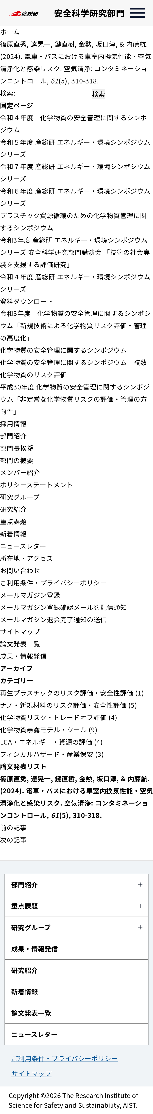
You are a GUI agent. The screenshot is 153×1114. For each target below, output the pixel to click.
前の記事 (13, 827)
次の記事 (13, 839)
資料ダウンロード (26, 301)
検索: (7, 93)
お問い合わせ (20, 570)
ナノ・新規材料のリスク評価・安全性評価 (63, 705)
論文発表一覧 (20, 643)
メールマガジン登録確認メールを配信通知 (63, 607)
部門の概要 (16, 460)
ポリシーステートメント (36, 484)
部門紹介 (13, 435)
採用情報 (13, 423)
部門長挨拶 (16, 448)
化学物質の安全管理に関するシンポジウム (63, 350)
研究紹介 (13, 509)
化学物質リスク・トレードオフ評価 (53, 717)
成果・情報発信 (23, 656)
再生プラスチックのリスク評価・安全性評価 (66, 692)
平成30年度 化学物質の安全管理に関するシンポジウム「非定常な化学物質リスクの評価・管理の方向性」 (75, 399)
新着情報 (13, 533)
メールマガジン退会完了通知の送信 (53, 619)
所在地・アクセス (26, 558)
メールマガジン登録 (30, 595)
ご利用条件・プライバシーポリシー (53, 582)
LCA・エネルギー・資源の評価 (46, 741)
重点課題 (13, 521)
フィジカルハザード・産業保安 (46, 754)
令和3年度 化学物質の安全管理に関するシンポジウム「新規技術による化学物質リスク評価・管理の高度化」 (75, 325)
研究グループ (20, 497)
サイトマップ (20, 631)
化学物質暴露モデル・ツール (43, 729)
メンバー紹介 (20, 472)
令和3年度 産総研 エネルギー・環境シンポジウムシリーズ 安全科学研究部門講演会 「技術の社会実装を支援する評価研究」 (75, 252)
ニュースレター (23, 546)
